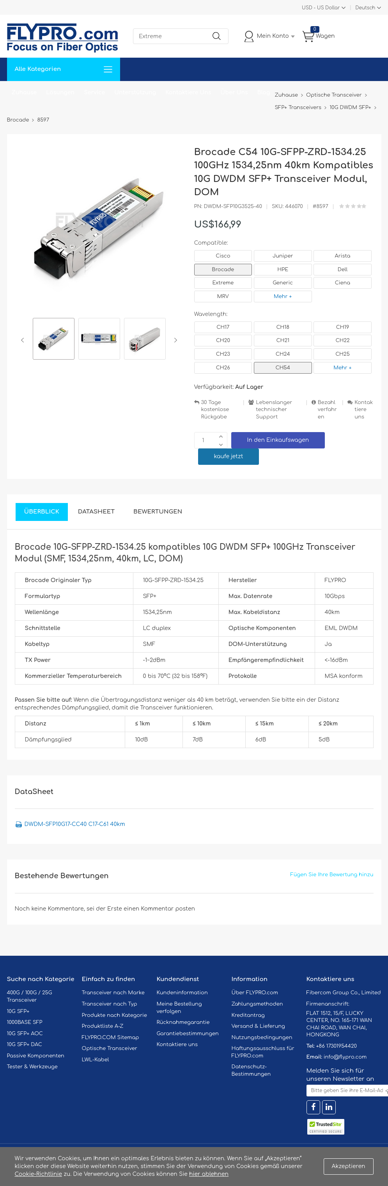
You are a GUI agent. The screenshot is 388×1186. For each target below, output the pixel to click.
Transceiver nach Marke (113, 992)
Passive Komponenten (35, 1056)
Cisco (223, 256)
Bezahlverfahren (327, 410)
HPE (282, 269)
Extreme (223, 283)
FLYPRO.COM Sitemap (110, 1037)
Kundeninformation (182, 992)
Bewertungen (157, 511)
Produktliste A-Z (103, 1026)
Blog (263, 92)
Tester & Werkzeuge (32, 1067)
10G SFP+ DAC (24, 1044)
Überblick (41, 511)
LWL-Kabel (95, 1059)
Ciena (342, 283)
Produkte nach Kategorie (114, 1015)
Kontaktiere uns (363, 410)
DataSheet (96, 511)
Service (94, 92)
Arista (343, 256)
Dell (342, 269)
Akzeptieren (348, 1166)
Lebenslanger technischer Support (274, 410)
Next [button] (174, 340)
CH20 (223, 340)
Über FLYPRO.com (255, 992)
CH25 (342, 354)
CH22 (342, 340)
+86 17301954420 (336, 1046)
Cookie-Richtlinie (38, 1174)
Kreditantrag (248, 1015)
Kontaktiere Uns (188, 92)
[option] (53, 340)
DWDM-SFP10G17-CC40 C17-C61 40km (75, 824)
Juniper (283, 256)
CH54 (282, 368)
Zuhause (24, 92)
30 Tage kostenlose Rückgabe (215, 410)
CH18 (282, 327)
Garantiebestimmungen (188, 1033)
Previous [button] (24, 340)
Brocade (223, 269)
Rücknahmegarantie (183, 1022)
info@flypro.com (345, 1057)
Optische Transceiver (110, 1048)
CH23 (223, 354)
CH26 (223, 368)
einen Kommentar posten (159, 909)
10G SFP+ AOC (25, 1033)
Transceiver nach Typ (109, 1004)
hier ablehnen (209, 1174)
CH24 (283, 354)
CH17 (222, 327)
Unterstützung (135, 92)
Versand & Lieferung (258, 1026)
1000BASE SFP (25, 1022)
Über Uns (234, 92)
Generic (283, 283)
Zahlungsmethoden (257, 1004)
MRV (223, 296)
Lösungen (60, 92)
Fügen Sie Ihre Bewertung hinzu (332, 874)
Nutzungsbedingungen (262, 1037)
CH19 (342, 327)
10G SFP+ (18, 1011)
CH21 (282, 340)
